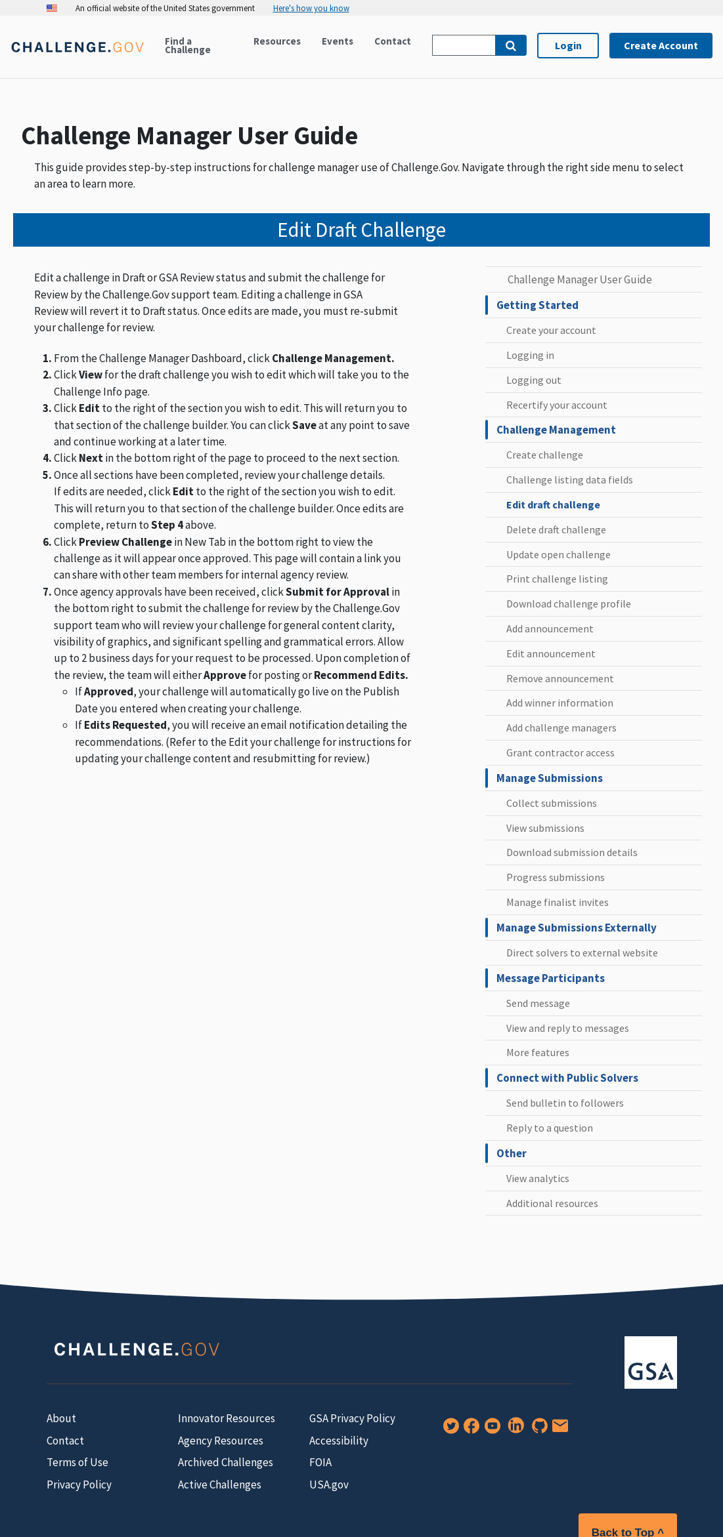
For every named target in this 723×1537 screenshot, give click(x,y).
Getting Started (537, 305)
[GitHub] (537, 1430)
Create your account (551, 330)
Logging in (530, 354)
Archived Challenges (225, 1462)
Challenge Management (556, 429)
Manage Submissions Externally (576, 927)
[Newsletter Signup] (557, 1430)
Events (337, 41)
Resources (277, 41)
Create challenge (544, 454)
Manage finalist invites (557, 902)
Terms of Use (77, 1462)
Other (511, 1153)
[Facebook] (469, 1430)
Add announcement (550, 628)
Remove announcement (560, 678)
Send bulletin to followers (565, 1102)
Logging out (533, 379)
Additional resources (552, 1203)
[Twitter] (448, 1430)
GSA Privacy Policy (352, 1418)
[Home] (77, 54)
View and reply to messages (567, 1028)
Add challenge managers (561, 727)
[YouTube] (490, 1430)
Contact (392, 41)
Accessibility (338, 1440)
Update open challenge (558, 554)
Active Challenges (219, 1484)
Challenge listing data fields (569, 479)
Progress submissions (555, 877)
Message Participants (550, 978)
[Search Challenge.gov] (463, 45)
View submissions (545, 827)
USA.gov (329, 1484)
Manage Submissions (549, 778)
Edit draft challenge (553, 504)
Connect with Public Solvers (567, 1078)
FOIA (320, 1462)
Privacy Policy (79, 1484)
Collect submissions (551, 802)
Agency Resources (220, 1440)
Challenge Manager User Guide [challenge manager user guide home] (580, 279)
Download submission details (572, 852)
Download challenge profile (568, 603)
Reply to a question (549, 1127)
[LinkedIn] (513, 1430)
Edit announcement (551, 653)
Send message (538, 1003)
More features (537, 1052)
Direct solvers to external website (582, 952)
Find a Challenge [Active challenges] (188, 45)
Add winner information (559, 702)
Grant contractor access (560, 752)
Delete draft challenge (556, 529)
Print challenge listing (557, 578)
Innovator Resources (226, 1418)
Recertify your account (556, 404)
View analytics (537, 1178)
